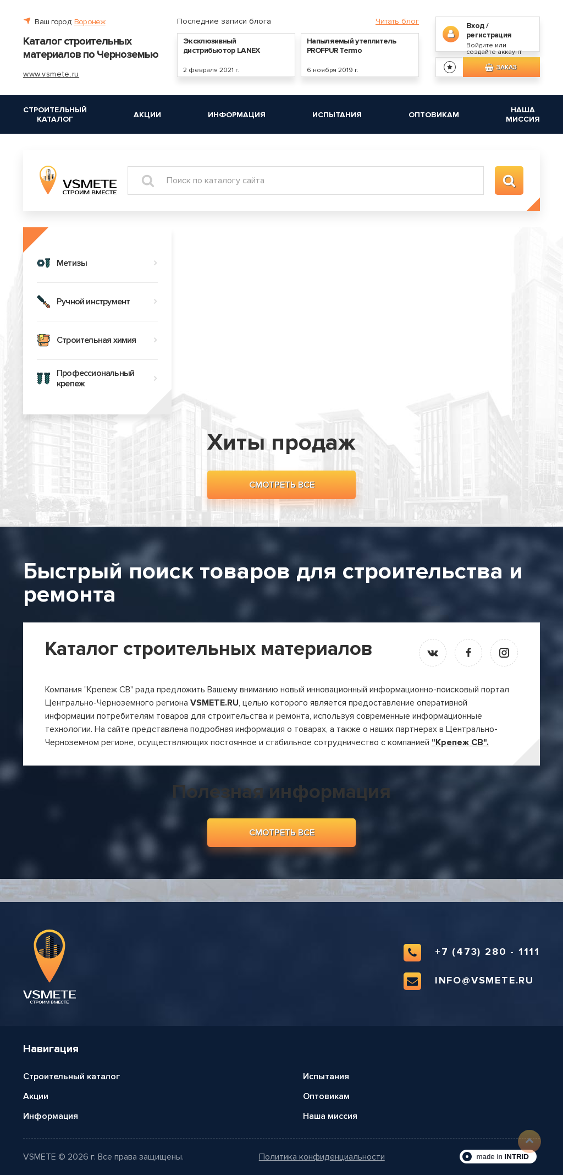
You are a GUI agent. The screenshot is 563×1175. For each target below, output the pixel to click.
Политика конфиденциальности (322, 1157)
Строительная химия (97, 340)
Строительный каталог (55, 114)
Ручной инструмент (97, 301)
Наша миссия (523, 114)
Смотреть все (281, 484)
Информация (237, 114)
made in (502, 1156)
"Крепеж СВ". (460, 742)
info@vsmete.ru (469, 981)
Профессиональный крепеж (97, 378)
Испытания (337, 114)
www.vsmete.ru (51, 74)
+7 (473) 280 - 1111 (472, 952)
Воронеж (90, 21)
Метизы (97, 263)
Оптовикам (434, 114)
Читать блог (397, 21)
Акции (147, 114)
